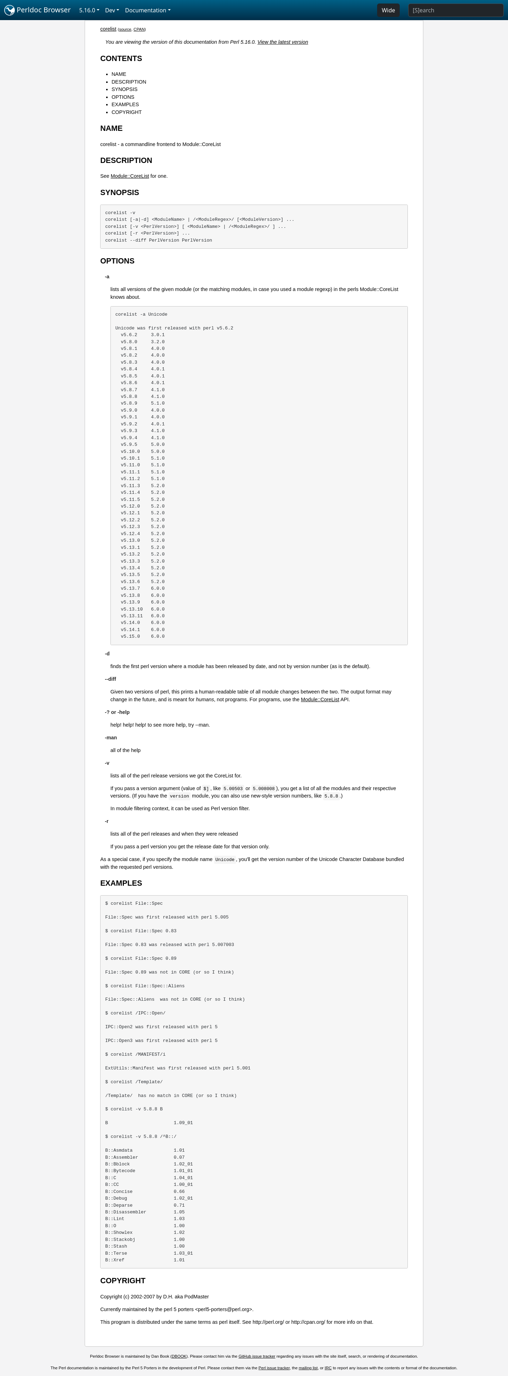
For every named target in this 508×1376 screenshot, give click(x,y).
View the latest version (283, 42)
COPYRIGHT (126, 112)
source (125, 29)
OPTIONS (122, 97)
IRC (328, 1368)
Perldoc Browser (37, 10)
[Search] (456, 10)
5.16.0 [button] (87, 10)
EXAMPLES (125, 104)
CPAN (139, 29)
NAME (118, 74)
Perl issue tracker (274, 1368)
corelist (108, 29)
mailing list (308, 1368)
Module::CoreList (130, 176)
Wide (388, 10)
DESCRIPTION (128, 82)
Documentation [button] (145, 10)
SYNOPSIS (124, 89)
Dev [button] (110, 10)
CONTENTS (121, 58)
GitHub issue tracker (256, 1356)
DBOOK (179, 1356)
